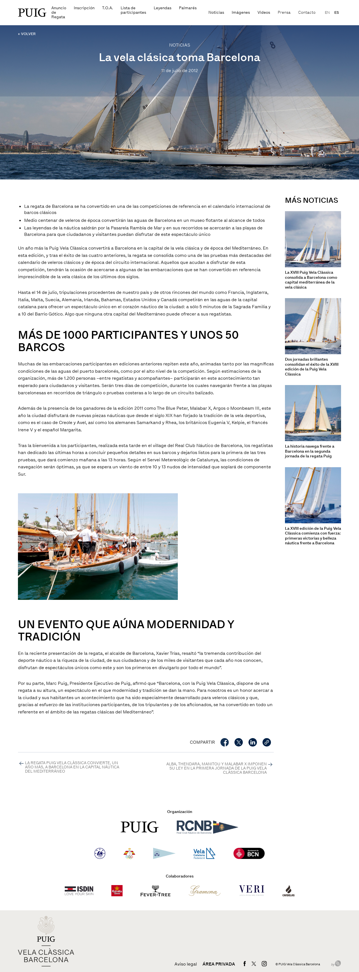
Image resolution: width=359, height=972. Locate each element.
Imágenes (241, 12)
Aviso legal (185, 964)
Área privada (218, 964)
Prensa (284, 12)
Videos (263, 12)
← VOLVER (27, 33)
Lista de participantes (133, 10)
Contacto (307, 12)
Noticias (216, 12)
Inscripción (84, 8)
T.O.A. (107, 8)
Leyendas (162, 8)
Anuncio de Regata (58, 12)
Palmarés (188, 8)
